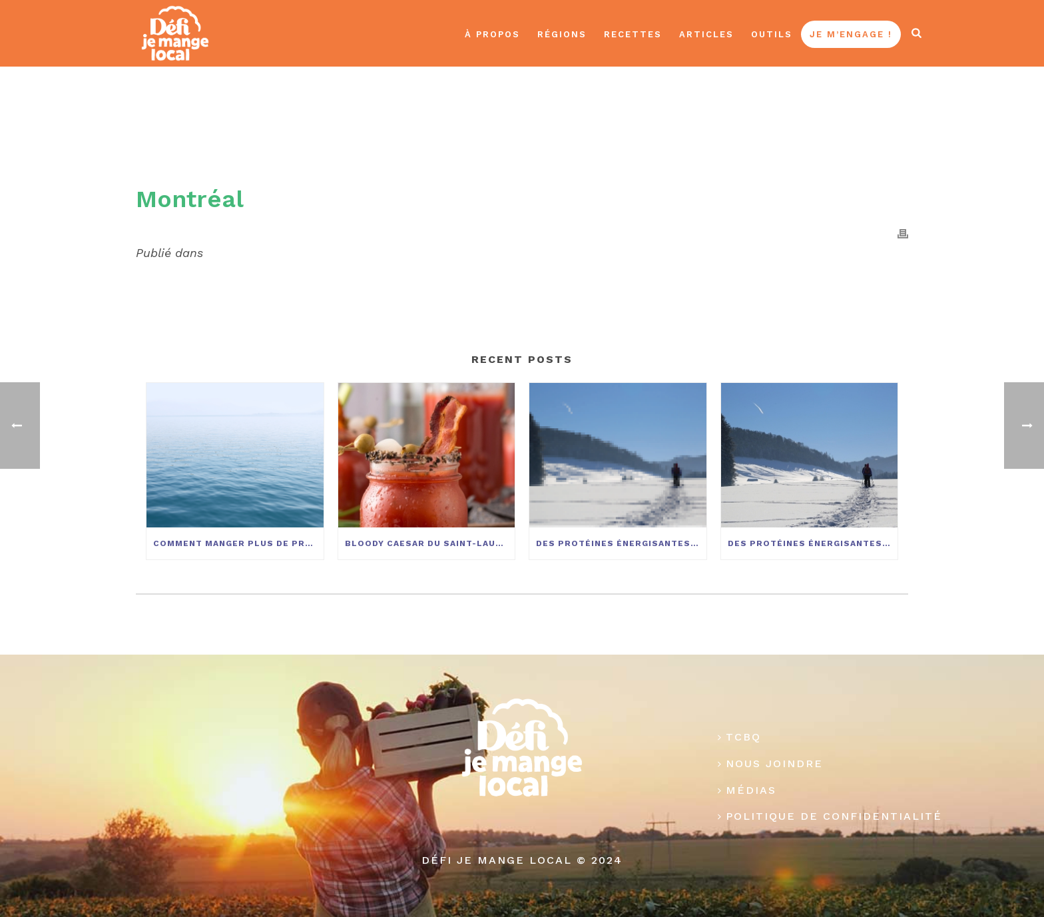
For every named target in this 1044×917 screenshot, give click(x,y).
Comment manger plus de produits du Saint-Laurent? (238, 543)
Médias (747, 790)
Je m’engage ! (851, 34)
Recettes (633, 34)
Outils (771, 34)
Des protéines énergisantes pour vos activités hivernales (621, 543)
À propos (492, 34)
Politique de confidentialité (830, 816)
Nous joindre (770, 763)
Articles (706, 34)
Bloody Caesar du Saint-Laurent (430, 543)
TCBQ (739, 737)
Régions (562, 34)
